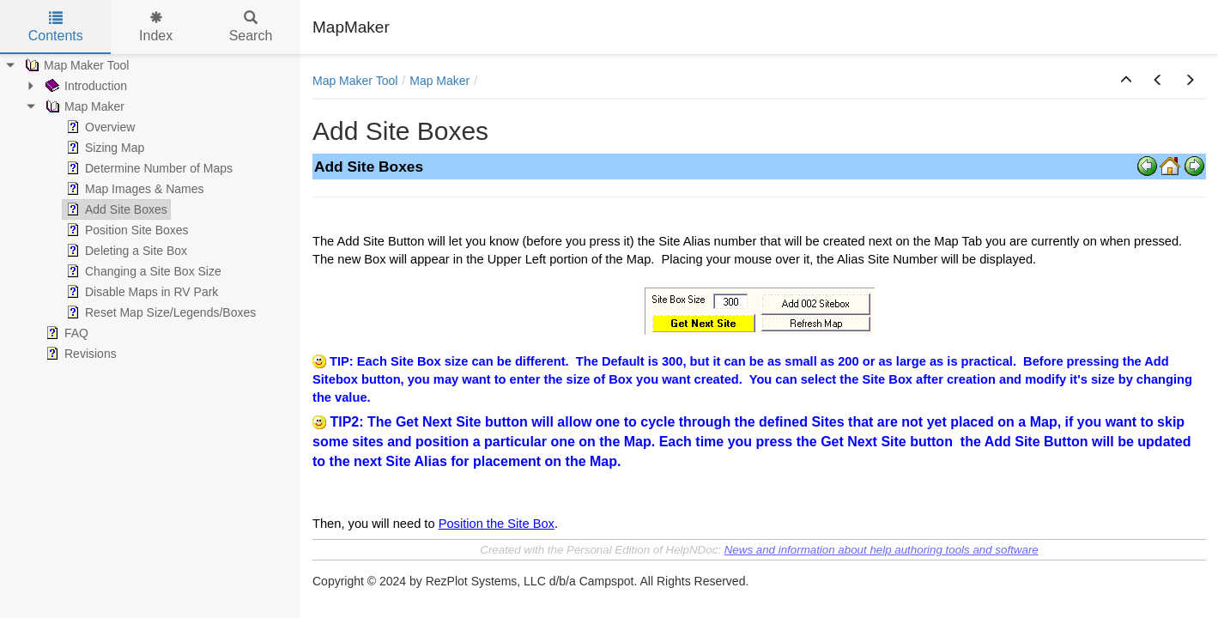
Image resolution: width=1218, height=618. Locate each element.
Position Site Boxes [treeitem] (126, 230)
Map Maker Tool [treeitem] (75, 65)
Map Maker (439, 81)
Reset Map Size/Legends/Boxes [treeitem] (159, 312)
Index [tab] (156, 27)
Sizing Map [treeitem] (103, 147)
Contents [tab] (55, 27)
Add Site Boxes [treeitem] (115, 209)
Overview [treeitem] (99, 127)
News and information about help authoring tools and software (881, 549)
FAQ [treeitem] (65, 333)
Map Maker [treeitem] (83, 106)
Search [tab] (251, 27)
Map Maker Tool (354, 81)
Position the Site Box (496, 523)
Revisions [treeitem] (79, 353)
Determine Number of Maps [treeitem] (148, 168)
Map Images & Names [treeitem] (133, 189)
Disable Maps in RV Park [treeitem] (140, 292)
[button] (1126, 80)
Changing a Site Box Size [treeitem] (142, 271)
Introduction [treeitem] (84, 86)
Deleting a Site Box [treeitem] (125, 250)
